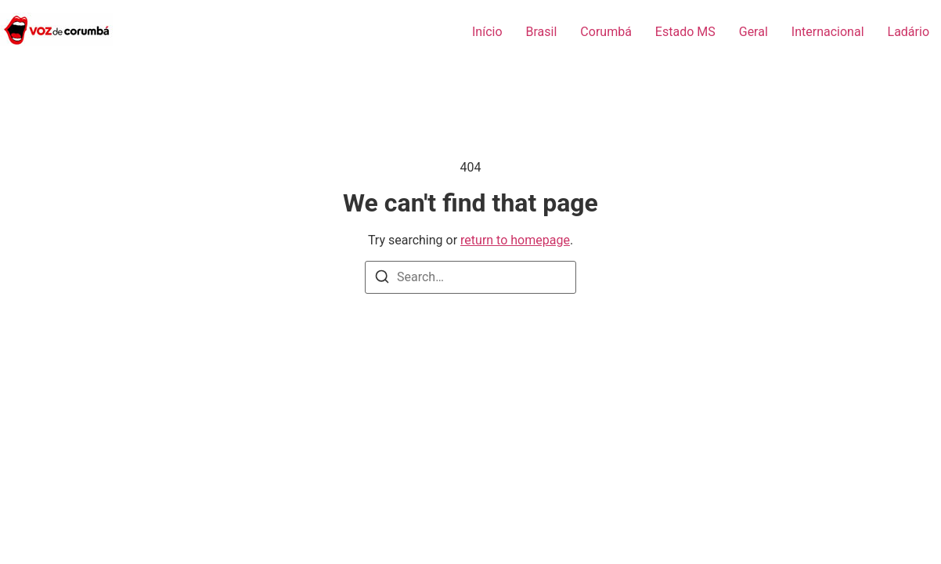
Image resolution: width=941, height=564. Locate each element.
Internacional (827, 31)
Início (487, 31)
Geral (753, 31)
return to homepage (515, 240)
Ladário (908, 31)
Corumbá (606, 31)
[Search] (382, 279)
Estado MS (685, 31)
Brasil (541, 31)
